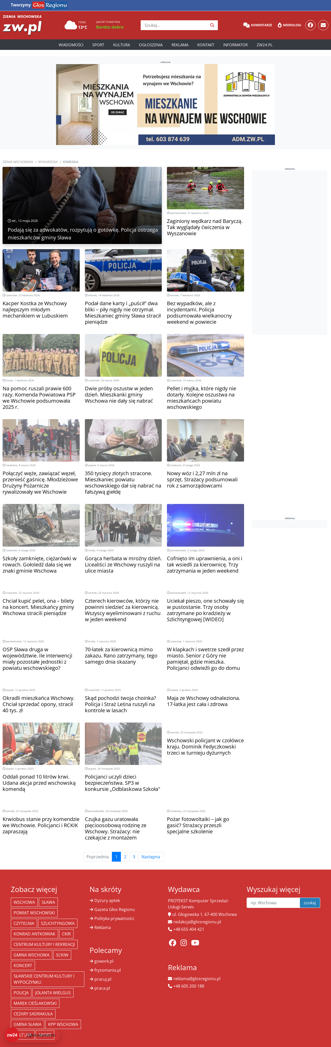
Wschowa (24, 902)
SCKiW (62, 955)
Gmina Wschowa (31, 955)
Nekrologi (289, 25)
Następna (150, 857)
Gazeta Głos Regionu (114, 909)
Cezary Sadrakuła (33, 1014)
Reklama (180, 44)
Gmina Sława (27, 1024)
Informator (235, 44)
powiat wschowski (34, 913)
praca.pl (102, 988)
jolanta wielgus (53, 993)
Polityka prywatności (114, 918)
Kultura (121, 44)
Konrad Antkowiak (34, 934)
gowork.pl (103, 961)
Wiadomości (71, 44)
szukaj (310, 903)
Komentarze (257, 25)
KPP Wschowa (63, 1024)
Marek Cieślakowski (35, 1003)
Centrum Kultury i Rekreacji (44, 944)
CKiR (66, 934)
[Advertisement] (290, 252)
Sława (48, 902)
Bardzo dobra (110, 27)
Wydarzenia (48, 162)
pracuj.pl (102, 979)
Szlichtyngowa (58, 923)
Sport (98, 44)
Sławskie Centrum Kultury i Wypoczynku (44, 979)
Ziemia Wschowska (18, 162)
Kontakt (205, 44)
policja (21, 993)
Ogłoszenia (151, 44)
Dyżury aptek (107, 900)
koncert (23, 965)
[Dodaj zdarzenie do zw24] (32, 1034)
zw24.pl (265, 44)
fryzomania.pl (107, 970)
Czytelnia (24, 923)
